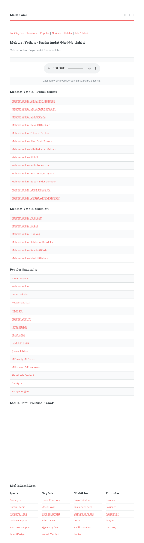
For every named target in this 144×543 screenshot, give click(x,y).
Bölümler (111, 507)
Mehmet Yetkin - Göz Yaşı (26, 234)
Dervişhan (17, 383)
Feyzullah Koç (19, 326)
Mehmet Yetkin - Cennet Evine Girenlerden (36, 197)
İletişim (110, 520)
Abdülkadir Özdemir (23, 375)
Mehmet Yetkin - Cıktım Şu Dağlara (31, 189)
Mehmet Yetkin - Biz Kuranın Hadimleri (33, 100)
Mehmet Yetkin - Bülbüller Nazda (30, 165)
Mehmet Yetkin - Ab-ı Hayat (27, 217)
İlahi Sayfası (17, 33)
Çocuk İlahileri (20, 351)
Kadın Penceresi (51, 500)
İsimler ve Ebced (83, 507)
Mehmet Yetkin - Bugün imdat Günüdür (34, 181)
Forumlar (111, 500)
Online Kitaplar (18, 520)
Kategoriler (112, 513)
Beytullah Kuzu (20, 343)
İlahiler (68, 33)
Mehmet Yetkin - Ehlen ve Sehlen (30, 133)
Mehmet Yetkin (20, 286)
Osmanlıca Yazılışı (84, 513)
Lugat (77, 520)
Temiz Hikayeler (51, 513)
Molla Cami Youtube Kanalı (32, 403)
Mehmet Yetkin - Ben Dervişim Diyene (33, 173)
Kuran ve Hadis (18, 513)
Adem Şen (17, 310)
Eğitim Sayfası (50, 527)
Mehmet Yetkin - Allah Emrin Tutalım (32, 141)
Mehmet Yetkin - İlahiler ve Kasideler (32, 242)
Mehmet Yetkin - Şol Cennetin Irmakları (34, 108)
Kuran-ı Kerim (17, 507)
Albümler (57, 33)
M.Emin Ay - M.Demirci (24, 359)
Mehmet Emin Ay (21, 318)
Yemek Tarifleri (50, 534)
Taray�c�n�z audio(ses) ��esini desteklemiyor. (72, 68)
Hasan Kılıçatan (20, 278)
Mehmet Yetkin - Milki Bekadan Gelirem (34, 149)
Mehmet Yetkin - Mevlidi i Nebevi (30, 258)
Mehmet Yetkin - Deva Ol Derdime (31, 125)
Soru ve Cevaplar (20, 527)
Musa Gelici (18, 335)
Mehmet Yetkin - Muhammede (29, 117)
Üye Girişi (111, 527)
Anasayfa (15, 500)
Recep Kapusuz (21, 302)
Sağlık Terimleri (82, 527)
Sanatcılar (32, 33)
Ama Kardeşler (20, 294)
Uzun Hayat (48, 507)
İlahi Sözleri (81, 33)
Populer (44, 33)
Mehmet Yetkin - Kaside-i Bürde (29, 250)
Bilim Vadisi (48, 520)
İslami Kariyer (18, 534)
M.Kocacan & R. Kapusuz (26, 367)
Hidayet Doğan (20, 391)
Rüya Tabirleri (82, 500)
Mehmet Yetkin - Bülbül (25, 157)
